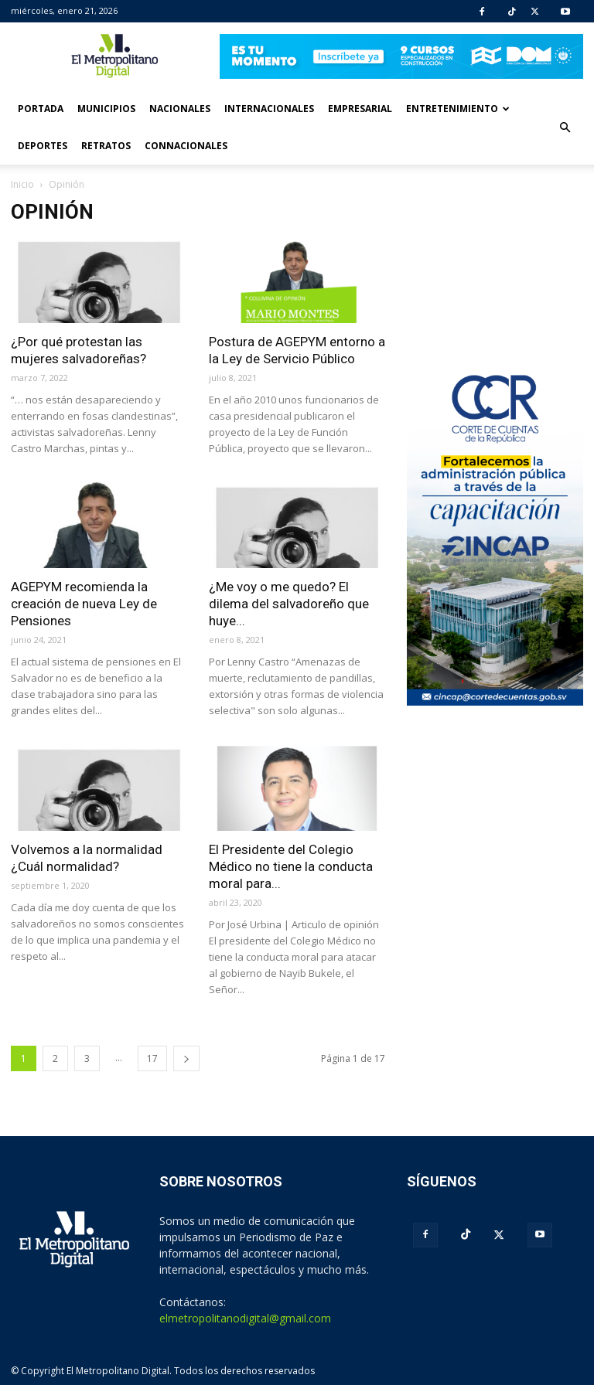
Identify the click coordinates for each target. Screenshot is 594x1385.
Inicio (22, 184)
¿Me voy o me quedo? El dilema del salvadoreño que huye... (289, 603)
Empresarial (360, 108)
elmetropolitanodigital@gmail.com (245, 1318)
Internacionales (269, 108)
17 (152, 1058)
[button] (564, 127)
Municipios (106, 108)
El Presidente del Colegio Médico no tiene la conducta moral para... (291, 866)
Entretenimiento (458, 108)
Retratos (106, 145)
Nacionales (179, 108)
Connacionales (186, 145)
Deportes (42, 145)
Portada (40, 108)
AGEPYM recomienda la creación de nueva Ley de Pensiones (84, 603)
